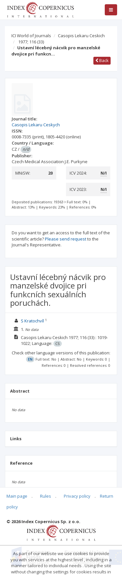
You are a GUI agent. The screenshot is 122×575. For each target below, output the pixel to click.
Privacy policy (77, 496)
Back (102, 60)
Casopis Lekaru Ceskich (81, 36)
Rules (45, 496)
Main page (17, 496)
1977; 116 (31, 42)
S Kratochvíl (32, 321)
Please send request (65, 239)
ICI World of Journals (31, 36)
